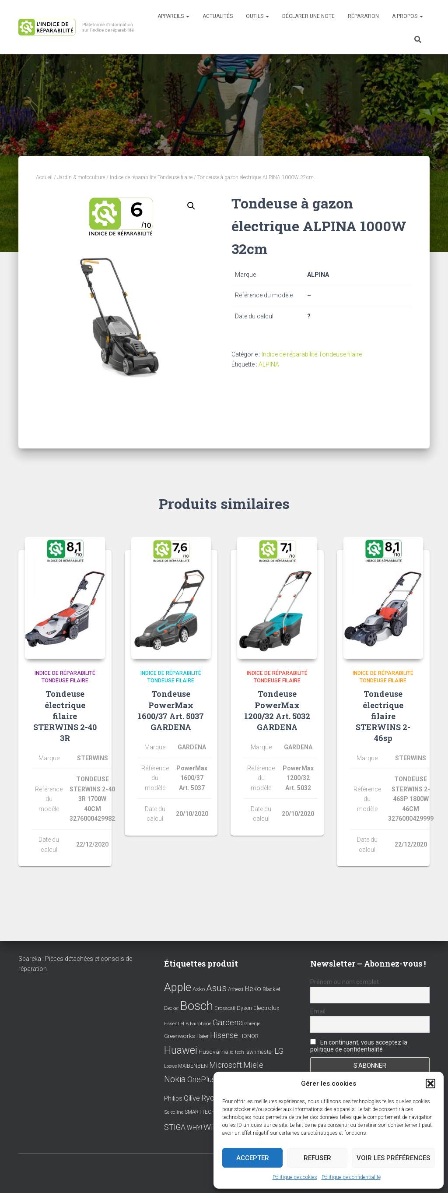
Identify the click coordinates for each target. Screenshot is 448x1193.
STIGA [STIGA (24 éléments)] (175, 1127)
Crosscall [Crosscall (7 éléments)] (224, 1008)
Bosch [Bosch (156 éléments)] (196, 1006)
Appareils (173, 16)
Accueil (44, 177)
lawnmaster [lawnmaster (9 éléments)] (259, 1051)
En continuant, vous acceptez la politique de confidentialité (358, 1046)
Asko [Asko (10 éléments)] (198, 989)
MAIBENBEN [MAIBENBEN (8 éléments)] (193, 1066)
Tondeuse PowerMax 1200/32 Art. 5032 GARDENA (277, 710)
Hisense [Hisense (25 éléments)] (224, 1035)
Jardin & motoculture (81, 177)
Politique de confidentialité (351, 1177)
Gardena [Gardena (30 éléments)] (228, 1022)
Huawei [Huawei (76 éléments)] (180, 1050)
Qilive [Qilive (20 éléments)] (192, 1098)
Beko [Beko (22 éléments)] (253, 988)
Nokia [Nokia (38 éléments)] (175, 1079)
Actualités (218, 16)
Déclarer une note (308, 16)
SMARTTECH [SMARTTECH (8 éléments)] (200, 1112)
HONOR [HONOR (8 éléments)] (249, 1036)
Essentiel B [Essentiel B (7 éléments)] (176, 1024)
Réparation (363, 16)
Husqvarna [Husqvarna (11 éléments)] (213, 1051)
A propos (407, 16)
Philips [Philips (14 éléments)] (173, 1098)
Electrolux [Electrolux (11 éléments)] (266, 1007)
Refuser (317, 1158)
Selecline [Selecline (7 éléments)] (173, 1112)
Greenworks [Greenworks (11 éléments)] (179, 1035)
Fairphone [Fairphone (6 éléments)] (200, 1024)
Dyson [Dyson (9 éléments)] (244, 1008)
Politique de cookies (295, 1177)
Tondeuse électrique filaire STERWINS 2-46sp (383, 715)
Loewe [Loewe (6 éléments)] (170, 1066)
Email (318, 1011)
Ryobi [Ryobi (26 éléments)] (210, 1097)
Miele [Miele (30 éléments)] (253, 1065)
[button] (430, 1083)
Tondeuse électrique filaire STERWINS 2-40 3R (65, 715)
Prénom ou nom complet (344, 981)
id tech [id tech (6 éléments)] (237, 1052)
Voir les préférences (393, 1158)
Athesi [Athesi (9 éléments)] (235, 989)
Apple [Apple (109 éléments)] (177, 987)
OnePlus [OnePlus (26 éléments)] (201, 1079)
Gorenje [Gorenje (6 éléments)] (252, 1024)
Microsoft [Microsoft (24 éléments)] (225, 1065)
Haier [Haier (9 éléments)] (202, 1036)
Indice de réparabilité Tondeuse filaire (151, 177)
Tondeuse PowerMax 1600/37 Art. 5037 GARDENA (171, 710)
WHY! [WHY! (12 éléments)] (194, 1127)
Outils (257, 16)
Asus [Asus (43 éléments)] (216, 988)
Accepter (252, 1158)
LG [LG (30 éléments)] (279, 1051)
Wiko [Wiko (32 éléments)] (212, 1127)
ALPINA (269, 364)
